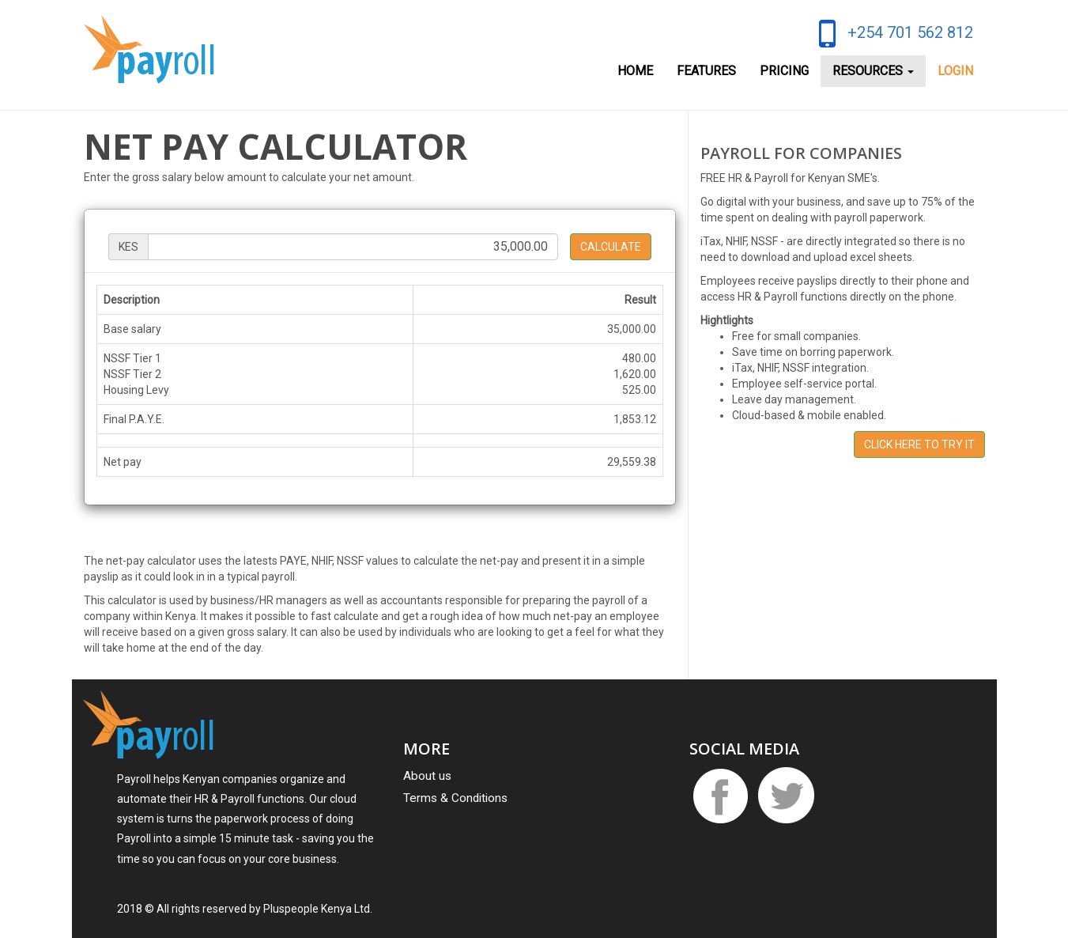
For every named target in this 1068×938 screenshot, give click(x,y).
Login (955, 70)
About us (427, 776)
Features (706, 70)
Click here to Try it (919, 444)
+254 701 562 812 (910, 32)
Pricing (784, 70)
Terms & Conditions (455, 798)
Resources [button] (873, 70)
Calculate (610, 246)
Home (635, 70)
